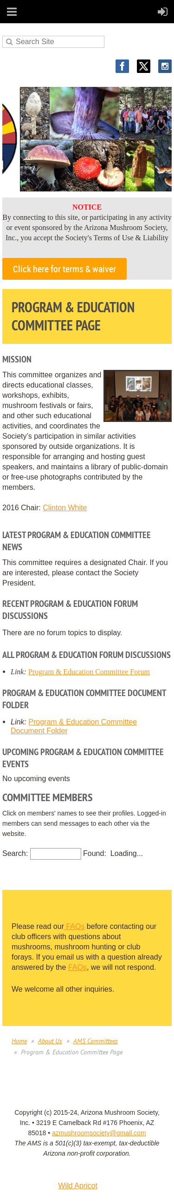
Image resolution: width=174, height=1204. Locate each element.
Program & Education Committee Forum (89, 672)
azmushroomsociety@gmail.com (99, 1133)
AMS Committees (95, 1041)
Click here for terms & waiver (64, 269)
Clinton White (65, 508)
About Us (50, 1041)
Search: (15, 853)
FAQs (74, 926)
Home (19, 1041)
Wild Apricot (77, 1186)
